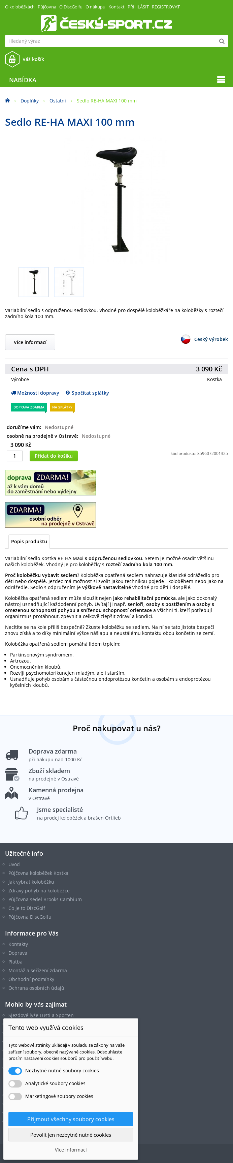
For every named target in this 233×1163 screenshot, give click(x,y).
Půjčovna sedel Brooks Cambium (45, 899)
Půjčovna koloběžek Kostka (38, 873)
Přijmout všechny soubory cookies (70, 1119)
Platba (15, 961)
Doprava (17, 953)
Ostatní (57, 100)
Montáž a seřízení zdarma (37, 970)
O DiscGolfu (70, 7)
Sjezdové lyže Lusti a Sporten (41, 1015)
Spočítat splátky (87, 393)
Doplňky (30, 100)
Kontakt (116, 7)
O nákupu (95, 7)
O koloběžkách (20, 7)
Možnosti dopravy (35, 393)
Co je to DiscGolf (26, 908)
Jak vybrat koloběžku (31, 882)
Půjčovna (47, 7)
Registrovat (166, 7)
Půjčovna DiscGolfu (30, 917)
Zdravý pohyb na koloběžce (39, 890)
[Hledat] (221, 41)
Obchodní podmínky (31, 979)
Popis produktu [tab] (29, 541)
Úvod (14, 864)
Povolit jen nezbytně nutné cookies (70, 1134)
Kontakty (18, 944)
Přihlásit (138, 7)
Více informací (30, 342)
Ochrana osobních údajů (36, 988)
